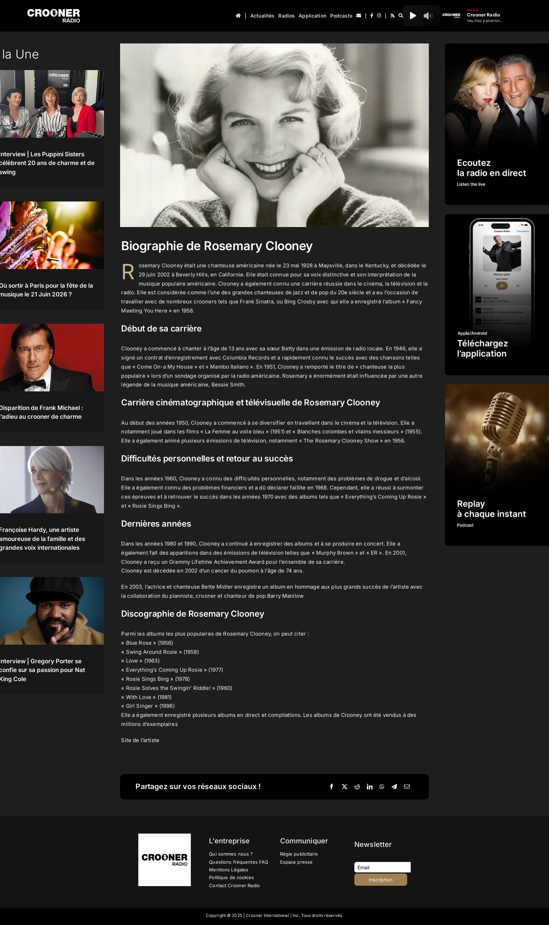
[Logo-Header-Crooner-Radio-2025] (53, 11)
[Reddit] (357, 787)
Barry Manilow (285, 595)
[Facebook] (331, 787)
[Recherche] (400, 16)
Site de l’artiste (141, 740)
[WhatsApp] (382, 787)
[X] (344, 787)
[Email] (407, 787)
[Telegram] (394, 787)
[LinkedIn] (369, 787)
